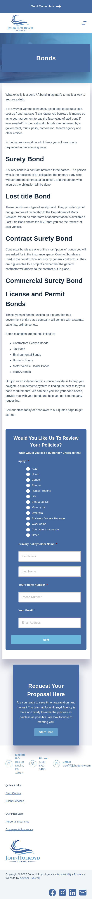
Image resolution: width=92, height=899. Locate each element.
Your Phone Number (33, 584)
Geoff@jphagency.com (77, 765)
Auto (34, 468)
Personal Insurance (17, 821)
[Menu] (84, 23)
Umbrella (37, 512)
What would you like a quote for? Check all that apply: (49, 457)
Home (35, 474)
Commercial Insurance (19, 829)
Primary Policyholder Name (37, 544)
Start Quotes (13, 793)
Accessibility (64, 874)
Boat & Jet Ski (40, 501)
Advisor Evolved (30, 877)
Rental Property (41, 490)
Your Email (26, 610)
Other (35, 534)
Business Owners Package (48, 518)
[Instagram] (62, 892)
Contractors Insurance (45, 529)
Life (34, 496)
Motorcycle (38, 507)
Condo (36, 479)
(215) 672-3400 (42, 765)
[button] (46, 732)
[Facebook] (52, 892)
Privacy (78, 874)
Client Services (15, 800)
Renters (36, 485)
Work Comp (39, 523)
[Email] (82, 892)
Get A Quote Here (46, 6)
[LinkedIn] (72, 892)
